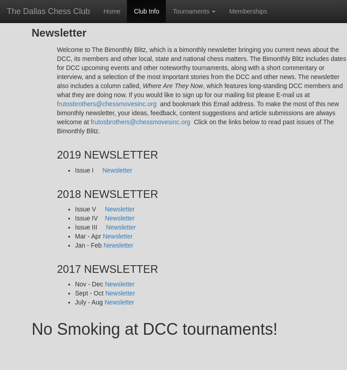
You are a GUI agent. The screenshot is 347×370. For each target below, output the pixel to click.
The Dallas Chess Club (48, 11)
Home (115, 10)
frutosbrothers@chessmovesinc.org (106, 104)
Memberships (248, 11)
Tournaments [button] (194, 11)
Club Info (146, 11)
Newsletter (117, 170)
